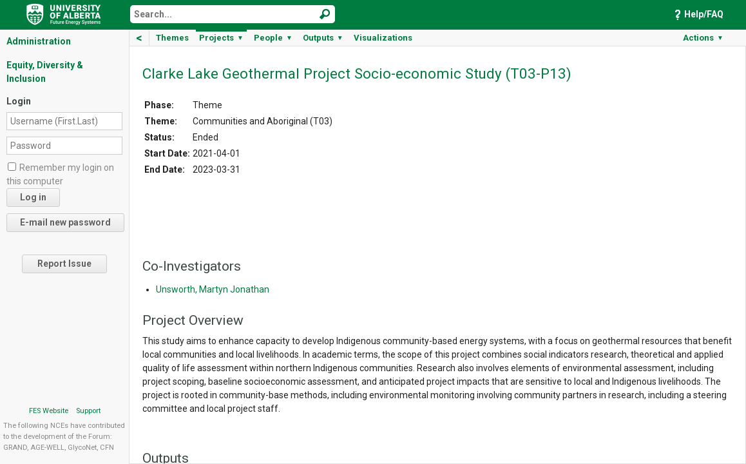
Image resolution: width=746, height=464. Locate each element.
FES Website (48, 411)
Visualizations (383, 38)
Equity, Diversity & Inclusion (44, 72)
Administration (38, 41)
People (273, 38)
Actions (703, 38)
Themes (172, 38)
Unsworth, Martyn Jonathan (212, 289)
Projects (221, 38)
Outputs (323, 38)
